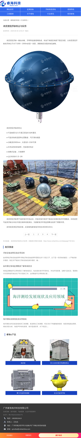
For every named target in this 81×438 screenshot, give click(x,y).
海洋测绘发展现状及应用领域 (14, 319)
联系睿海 (71, 14)
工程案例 (10, 14)
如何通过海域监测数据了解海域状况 (17, 266)
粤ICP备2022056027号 (16, 415)
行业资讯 (50, 14)
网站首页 (10, 9)
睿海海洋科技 (15, 20)
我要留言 (28, 435)
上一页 (27, 234)
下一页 (53, 234)
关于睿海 (30, 14)
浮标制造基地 (51, 9)
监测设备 (30, 9)
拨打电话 (58, 435)
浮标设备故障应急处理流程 (14, 253)
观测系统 (71, 9)
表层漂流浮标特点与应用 (19, 241)
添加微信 (9, 435)
